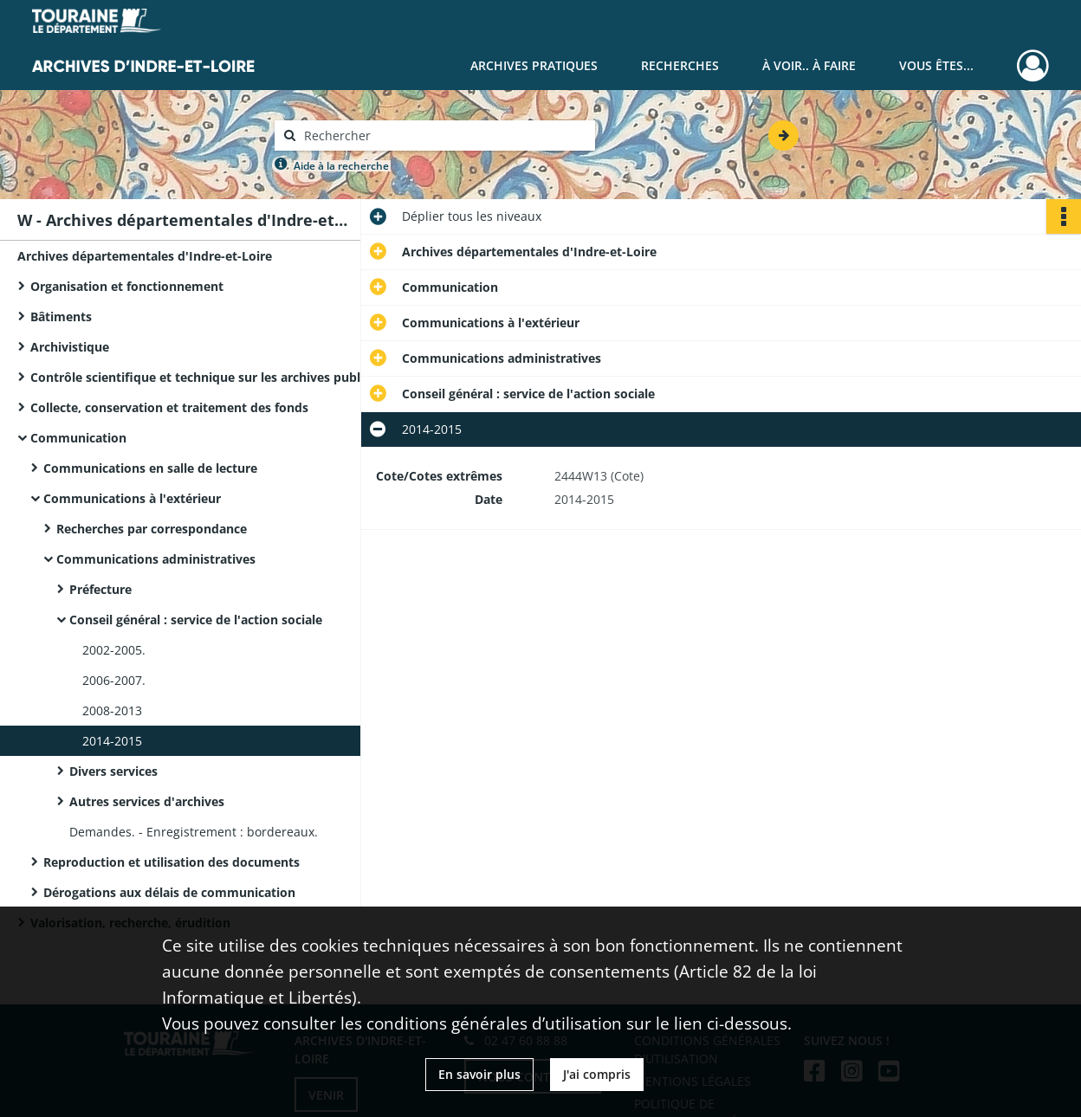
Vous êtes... (936, 65)
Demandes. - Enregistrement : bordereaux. (193, 831)
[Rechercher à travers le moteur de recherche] (443, 135)
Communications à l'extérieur (132, 498)
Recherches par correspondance (151, 528)
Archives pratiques (534, 65)
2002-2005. (114, 650)
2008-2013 (112, 710)
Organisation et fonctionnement (126, 286)
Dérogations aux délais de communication (169, 892)
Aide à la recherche (341, 165)
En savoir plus (479, 1074)
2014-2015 (112, 741)
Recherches (680, 65)
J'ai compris (597, 1074)
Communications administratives (156, 559)
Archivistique (69, 347)
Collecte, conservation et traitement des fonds (169, 407)
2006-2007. (114, 680)
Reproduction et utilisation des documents (171, 862)
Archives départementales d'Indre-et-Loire (144, 256)
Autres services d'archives (146, 801)
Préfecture (100, 589)
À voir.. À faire (809, 65)
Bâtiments (61, 316)
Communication (78, 437)
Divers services (113, 771)
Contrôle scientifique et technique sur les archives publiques (203, 377)
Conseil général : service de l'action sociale (195, 619)
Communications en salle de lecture (150, 468)
